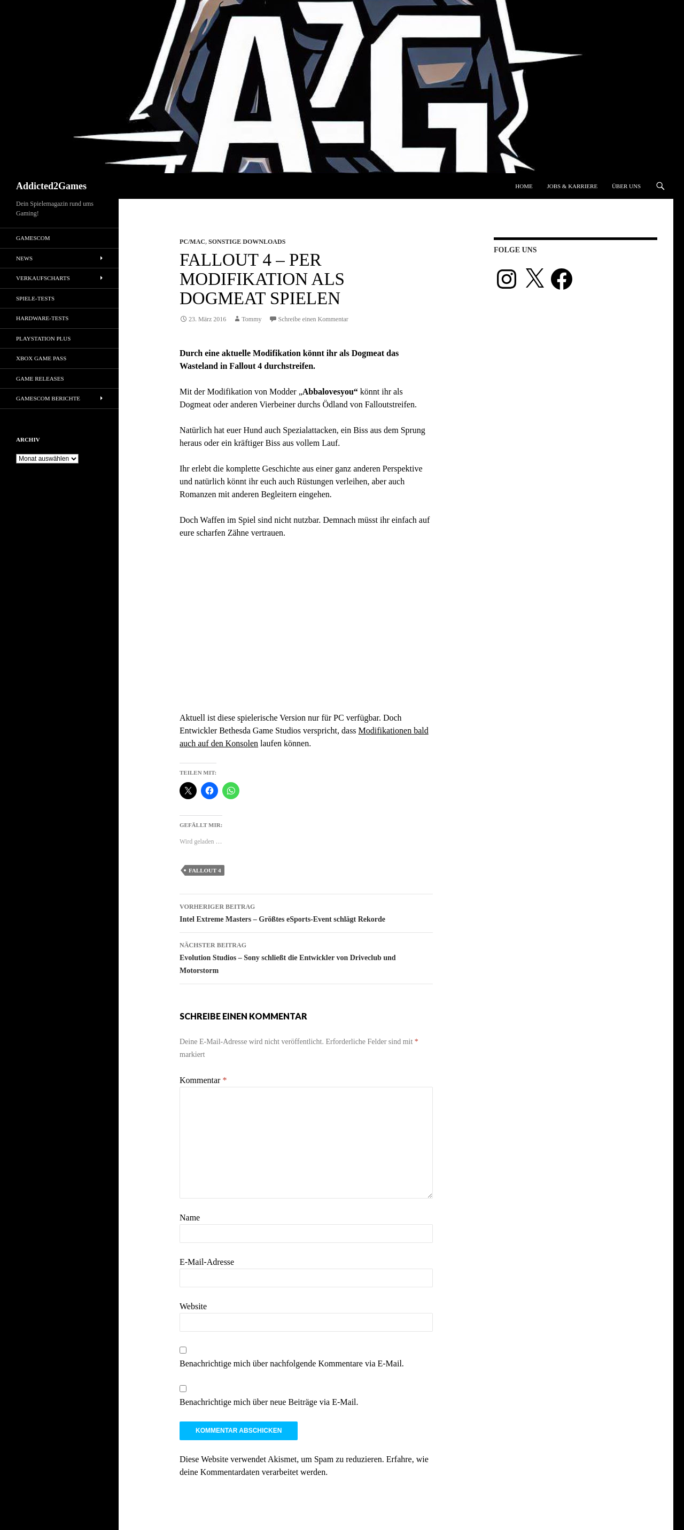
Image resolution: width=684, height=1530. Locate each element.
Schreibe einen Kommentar (313, 319)
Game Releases (40, 378)
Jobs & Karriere (572, 186)
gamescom (33, 238)
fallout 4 (205, 870)
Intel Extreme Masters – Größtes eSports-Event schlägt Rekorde (306, 911)
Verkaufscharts (43, 278)
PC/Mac (192, 241)
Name (190, 1217)
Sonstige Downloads (246, 241)
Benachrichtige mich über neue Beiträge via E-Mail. (269, 1402)
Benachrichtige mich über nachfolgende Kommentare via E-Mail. (292, 1363)
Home (523, 186)
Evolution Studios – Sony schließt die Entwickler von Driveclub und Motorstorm (306, 957)
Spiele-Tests (35, 298)
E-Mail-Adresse (207, 1261)
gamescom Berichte (48, 398)
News (24, 258)
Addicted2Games (51, 186)
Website (193, 1306)
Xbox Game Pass (41, 358)
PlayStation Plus (43, 338)
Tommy (251, 319)
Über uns (626, 186)
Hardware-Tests (42, 318)
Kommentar (203, 1080)
